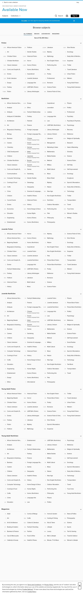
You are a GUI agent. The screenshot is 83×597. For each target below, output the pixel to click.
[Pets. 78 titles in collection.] (52, 377)
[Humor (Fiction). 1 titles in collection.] (32, 218)
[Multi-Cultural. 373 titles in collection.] (52, 347)
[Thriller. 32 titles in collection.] (71, 256)
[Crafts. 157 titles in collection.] (11, 360)
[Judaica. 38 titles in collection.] (52, 112)
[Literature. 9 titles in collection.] (32, 420)
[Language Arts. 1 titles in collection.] (32, 264)
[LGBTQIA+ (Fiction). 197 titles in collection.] (32, 269)
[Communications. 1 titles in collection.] (11, 174)
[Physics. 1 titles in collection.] (52, 498)
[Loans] (67, 16)
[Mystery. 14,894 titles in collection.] (52, 52)
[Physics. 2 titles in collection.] (71, 298)
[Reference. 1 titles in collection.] (52, 273)
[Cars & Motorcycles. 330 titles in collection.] (11, 536)
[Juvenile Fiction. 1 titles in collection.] (52, 298)
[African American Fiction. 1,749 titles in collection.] (11, 47)
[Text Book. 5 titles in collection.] (71, 364)
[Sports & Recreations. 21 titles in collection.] (71, 467)
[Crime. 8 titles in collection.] (11, 498)
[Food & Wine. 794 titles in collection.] (32, 536)
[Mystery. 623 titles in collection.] (32, 424)
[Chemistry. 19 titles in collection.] (11, 147)
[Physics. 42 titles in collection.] (71, 103)
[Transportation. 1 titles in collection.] (71, 260)
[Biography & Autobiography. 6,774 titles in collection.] (11, 129)
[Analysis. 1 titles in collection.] (11, 303)
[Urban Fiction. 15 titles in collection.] (71, 402)
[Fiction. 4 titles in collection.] (11, 424)
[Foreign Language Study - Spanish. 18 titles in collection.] (32, 165)
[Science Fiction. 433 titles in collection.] (52, 286)
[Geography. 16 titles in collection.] (32, 187)
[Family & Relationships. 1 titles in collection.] (11, 269)
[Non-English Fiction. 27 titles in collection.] (52, 247)
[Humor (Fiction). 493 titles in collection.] (32, 402)
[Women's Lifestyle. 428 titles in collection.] (71, 540)
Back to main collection (10, 2)
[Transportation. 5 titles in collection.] (71, 480)
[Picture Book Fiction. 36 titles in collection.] (52, 398)
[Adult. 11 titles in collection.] (11, 514)
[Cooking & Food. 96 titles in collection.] (11, 355)
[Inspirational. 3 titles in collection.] (32, 247)
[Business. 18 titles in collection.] (11, 329)
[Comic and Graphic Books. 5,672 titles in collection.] (11, 69)
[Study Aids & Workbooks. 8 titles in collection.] (71, 471)
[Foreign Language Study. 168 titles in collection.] (32, 134)
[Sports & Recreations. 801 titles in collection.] (71, 182)
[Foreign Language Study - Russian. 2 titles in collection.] (32, 160)
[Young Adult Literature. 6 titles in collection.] (71, 87)
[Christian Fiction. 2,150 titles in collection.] (11, 56)
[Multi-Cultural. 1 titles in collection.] (32, 282)
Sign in (75, 16)
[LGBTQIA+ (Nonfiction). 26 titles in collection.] (52, 320)
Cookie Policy (31, 592)
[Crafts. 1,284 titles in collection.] (11, 187)
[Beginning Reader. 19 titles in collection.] (11, 398)
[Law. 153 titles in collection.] (52, 121)
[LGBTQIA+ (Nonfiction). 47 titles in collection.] (52, 440)
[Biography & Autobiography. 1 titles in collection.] (11, 247)
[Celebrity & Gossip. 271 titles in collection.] (11, 540)
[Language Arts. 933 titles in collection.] (52, 116)
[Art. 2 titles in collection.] (11, 52)
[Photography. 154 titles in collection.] (52, 222)
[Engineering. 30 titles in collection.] (11, 218)
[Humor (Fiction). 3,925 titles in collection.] (32, 65)
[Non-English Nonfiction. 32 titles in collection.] (52, 364)
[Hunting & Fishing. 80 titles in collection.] (52, 518)
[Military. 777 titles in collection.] (52, 165)
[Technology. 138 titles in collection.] (71, 360)
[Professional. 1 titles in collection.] (52, 78)
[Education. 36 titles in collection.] (11, 364)
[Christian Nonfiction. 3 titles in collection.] (11, 61)
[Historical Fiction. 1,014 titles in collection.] (11, 282)
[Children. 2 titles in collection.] (11, 471)
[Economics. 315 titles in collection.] (11, 209)
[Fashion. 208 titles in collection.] (32, 531)
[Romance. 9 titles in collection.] (52, 278)
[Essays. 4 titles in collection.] (11, 83)
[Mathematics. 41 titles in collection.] (52, 329)
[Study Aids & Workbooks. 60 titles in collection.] (71, 355)
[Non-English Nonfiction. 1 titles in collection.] (52, 251)
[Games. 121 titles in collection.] (32, 169)
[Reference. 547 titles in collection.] (71, 320)
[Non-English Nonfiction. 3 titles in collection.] (52, 480)
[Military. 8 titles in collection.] (52, 342)
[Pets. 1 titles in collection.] (52, 69)
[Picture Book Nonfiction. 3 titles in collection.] (52, 264)
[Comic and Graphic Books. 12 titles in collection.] (11, 480)
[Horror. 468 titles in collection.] (32, 398)
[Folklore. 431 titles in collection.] (11, 429)
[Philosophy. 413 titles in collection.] (52, 218)
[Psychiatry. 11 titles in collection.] (71, 116)
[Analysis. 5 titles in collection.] (11, 107)
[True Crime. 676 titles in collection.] (71, 209)
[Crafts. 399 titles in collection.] (32, 518)
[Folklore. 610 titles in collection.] (11, 278)
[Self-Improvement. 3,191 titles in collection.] (71, 169)
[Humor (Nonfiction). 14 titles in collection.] (32, 493)
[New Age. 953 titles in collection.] (52, 191)
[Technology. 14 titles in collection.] (71, 476)
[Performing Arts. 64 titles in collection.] (52, 373)
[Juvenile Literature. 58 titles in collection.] (32, 407)
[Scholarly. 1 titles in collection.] (71, 152)
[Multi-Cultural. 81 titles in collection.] (52, 462)
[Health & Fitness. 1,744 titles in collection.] (32, 196)
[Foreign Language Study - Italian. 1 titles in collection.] (32, 320)
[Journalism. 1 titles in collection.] (52, 107)
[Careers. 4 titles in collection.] (11, 467)
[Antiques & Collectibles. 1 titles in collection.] (11, 116)
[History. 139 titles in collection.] (32, 480)
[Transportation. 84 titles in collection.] (71, 200)
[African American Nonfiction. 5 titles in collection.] (11, 298)
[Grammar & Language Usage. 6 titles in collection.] (32, 342)
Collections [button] (15, 16)
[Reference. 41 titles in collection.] (71, 445)
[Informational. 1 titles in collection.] (32, 382)
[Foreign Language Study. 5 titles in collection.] (32, 462)
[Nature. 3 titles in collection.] (52, 242)
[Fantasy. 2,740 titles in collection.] (11, 273)
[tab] (28, 34)
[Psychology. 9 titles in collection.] (71, 440)
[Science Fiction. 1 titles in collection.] (71, 160)
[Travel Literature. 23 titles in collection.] (71, 398)
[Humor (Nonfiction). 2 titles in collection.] (32, 242)
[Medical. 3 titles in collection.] (52, 338)
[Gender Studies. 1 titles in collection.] (32, 52)
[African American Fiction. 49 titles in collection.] (11, 393)
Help (78, 2)
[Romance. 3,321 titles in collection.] (52, 407)
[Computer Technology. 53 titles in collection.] (11, 351)
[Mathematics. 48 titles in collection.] (52, 152)
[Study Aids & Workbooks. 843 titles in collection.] (71, 187)
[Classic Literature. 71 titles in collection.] (11, 407)
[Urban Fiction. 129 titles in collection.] (71, 74)
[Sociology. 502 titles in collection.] (71, 347)
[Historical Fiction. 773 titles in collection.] (32, 393)
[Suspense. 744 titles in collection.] (52, 429)
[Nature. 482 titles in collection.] (52, 355)
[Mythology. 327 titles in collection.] (32, 429)
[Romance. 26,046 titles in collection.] (52, 83)
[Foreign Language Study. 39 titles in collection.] (32, 307)
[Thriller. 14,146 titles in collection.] (71, 65)
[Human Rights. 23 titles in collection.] (32, 489)
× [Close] (80, 586)
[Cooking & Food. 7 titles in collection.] (11, 489)
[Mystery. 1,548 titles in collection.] (52, 234)
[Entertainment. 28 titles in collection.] (11, 222)
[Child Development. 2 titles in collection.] (11, 152)
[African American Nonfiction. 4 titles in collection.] (11, 440)
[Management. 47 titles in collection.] (52, 143)
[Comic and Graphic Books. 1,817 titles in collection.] (11, 260)
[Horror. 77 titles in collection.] (32, 234)
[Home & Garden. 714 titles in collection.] (52, 514)
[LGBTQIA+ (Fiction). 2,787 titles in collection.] (32, 87)
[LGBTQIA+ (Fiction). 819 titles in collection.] (32, 411)
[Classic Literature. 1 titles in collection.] (11, 165)
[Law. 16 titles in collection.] (32, 502)
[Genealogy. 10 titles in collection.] (32, 182)
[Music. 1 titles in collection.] (32, 286)
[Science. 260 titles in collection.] (71, 522)
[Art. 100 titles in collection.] (11, 316)
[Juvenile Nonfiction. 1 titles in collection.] (32, 260)
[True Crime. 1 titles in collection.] (71, 489)
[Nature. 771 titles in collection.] (52, 187)
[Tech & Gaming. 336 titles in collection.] (71, 531)
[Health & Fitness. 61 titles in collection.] (32, 476)
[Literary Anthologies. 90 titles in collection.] (32, 91)
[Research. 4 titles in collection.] (71, 143)
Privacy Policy (48, 585)
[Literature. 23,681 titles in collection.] (52, 47)
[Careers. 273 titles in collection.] (11, 143)
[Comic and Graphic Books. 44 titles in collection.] (11, 347)
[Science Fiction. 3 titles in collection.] (71, 333)
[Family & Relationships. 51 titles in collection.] (32, 298)
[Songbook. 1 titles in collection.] (71, 178)
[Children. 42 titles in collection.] (11, 338)
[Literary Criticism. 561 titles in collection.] (52, 134)
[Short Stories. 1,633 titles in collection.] (71, 47)
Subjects (5, 16)
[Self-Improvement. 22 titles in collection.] (71, 458)
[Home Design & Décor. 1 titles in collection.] (32, 484)
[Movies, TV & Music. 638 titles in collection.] (52, 540)
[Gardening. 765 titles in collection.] (32, 174)
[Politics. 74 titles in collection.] (71, 311)
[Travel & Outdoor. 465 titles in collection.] (71, 536)
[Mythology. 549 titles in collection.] (52, 56)
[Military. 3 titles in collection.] (52, 458)
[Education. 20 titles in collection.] (11, 502)
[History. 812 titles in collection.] (32, 355)
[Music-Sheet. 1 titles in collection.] (52, 178)
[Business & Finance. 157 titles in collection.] (11, 531)
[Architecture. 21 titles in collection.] (11, 311)
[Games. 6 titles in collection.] (32, 467)
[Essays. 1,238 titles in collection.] (32, 103)
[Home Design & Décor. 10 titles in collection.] (32, 360)
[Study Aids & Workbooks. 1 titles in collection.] (71, 56)
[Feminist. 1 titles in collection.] (32, 121)
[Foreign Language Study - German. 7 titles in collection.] (32, 147)
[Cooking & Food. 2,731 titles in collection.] (11, 182)
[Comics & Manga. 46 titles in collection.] (32, 514)
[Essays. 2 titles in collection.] (32, 445)
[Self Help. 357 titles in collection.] (71, 165)
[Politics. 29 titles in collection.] (52, 502)
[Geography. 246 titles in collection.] (32, 338)
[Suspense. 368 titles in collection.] (71, 251)
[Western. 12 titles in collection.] (71, 407)
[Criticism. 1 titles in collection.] (11, 196)
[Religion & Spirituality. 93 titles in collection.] (71, 325)
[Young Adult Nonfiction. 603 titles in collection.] (71, 493)
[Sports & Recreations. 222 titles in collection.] (71, 351)
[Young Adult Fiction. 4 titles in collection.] (71, 83)
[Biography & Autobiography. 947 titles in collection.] (11, 325)
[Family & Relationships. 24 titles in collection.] (32, 449)
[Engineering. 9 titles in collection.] (11, 369)
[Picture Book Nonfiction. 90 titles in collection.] (71, 307)
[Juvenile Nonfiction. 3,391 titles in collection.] (52, 307)
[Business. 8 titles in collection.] (11, 462)
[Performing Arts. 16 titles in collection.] (52, 489)
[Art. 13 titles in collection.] (11, 454)
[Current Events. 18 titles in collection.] (11, 200)
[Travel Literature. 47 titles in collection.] (71, 264)
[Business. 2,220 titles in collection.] (11, 138)
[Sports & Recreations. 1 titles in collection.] (52, 424)
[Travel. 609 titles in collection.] (71, 204)
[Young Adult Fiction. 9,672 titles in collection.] (71, 411)
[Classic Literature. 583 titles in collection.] (11, 256)
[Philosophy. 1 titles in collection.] (52, 493)
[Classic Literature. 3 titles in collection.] (11, 342)
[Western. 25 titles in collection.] (71, 269)
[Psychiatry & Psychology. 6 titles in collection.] (71, 121)
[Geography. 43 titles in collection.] (32, 471)
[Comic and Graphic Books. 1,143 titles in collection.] (11, 411)
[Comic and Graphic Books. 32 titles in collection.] (11, 169)
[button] (58, 16)
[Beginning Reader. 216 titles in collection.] (11, 242)
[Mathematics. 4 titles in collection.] (52, 449)
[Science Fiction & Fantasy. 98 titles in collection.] (71, 234)
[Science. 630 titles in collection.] (71, 329)
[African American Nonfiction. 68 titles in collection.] (11, 103)
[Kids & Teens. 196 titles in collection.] (52, 522)
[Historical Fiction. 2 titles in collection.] (32, 200)
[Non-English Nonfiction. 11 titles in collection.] (52, 196)
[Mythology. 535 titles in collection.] (52, 238)
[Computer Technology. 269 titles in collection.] (11, 178)
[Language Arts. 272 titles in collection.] (52, 311)
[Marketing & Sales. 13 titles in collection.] (52, 147)
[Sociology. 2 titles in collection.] (71, 242)
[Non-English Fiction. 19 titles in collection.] (52, 393)
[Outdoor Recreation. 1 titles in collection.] (52, 204)
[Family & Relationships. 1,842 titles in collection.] (32, 112)
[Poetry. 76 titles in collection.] (52, 402)
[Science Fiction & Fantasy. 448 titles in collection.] (52, 416)
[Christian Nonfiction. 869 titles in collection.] (11, 160)
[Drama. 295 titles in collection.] (11, 74)
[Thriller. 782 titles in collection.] (71, 393)
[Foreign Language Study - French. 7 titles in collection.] (32, 143)
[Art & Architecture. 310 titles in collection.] (11, 522)
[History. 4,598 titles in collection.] (32, 204)
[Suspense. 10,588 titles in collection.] (71, 61)
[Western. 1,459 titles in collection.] (71, 78)
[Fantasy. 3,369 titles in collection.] (11, 420)
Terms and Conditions (34, 585)
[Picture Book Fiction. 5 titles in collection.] (71, 303)
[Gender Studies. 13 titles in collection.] (32, 178)
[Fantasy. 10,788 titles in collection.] (11, 87)
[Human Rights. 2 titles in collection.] (32, 213)
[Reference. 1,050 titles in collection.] (71, 134)
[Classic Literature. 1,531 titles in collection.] (11, 65)
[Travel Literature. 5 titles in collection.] (71, 69)
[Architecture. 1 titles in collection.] (11, 449)
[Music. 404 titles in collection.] (52, 174)
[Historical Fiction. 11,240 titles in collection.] (32, 56)
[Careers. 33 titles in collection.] (11, 333)
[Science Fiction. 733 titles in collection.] (52, 411)
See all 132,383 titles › (41, 38)
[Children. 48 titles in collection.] (11, 156)
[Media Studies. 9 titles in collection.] (52, 333)
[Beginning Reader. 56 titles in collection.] (11, 320)
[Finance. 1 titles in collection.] (32, 303)
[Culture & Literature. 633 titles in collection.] (32, 522)
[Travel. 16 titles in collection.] (71, 373)
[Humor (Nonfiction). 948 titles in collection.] (32, 222)
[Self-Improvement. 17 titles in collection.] (71, 338)
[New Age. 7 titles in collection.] (52, 476)
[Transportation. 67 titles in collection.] (71, 369)
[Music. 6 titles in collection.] (52, 467)
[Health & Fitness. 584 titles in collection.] (32, 540)
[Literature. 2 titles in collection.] (52, 138)
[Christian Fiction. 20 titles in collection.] (11, 402)
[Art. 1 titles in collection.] (11, 518)
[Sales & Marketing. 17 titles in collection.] (71, 147)
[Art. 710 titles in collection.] (11, 125)
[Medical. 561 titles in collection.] (52, 160)
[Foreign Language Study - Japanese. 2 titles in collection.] (32, 156)
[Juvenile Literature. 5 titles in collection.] (32, 78)
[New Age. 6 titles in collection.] (52, 360)
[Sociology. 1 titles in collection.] (71, 52)
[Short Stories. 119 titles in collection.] (71, 238)
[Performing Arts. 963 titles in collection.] (52, 209)
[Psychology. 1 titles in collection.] (71, 316)
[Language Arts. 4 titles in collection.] (32, 83)
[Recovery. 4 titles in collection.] (71, 129)
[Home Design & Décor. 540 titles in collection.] (32, 209)
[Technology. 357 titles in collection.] (71, 191)
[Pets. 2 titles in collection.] (52, 256)
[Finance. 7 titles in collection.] (32, 458)
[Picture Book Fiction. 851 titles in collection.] (52, 260)
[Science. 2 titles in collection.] (52, 282)
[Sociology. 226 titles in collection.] (71, 462)
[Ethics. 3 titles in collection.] (11, 382)
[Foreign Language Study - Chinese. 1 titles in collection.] (32, 138)
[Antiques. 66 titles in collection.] (11, 112)
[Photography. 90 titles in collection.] (71, 518)
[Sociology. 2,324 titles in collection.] (71, 174)
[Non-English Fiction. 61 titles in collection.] (52, 61)
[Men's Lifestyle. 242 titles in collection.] (52, 536)
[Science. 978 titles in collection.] (71, 156)
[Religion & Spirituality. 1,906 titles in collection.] (71, 138)
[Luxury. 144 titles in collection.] (52, 531)
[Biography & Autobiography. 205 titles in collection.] (11, 458)
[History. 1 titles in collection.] (11, 286)
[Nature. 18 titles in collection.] (52, 471)
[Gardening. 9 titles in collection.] (32, 333)
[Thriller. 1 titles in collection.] (71, 196)
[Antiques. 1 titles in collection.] (11, 307)
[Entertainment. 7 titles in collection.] (32, 440)
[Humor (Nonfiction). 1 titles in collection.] (32, 69)
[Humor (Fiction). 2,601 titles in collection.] (32, 238)
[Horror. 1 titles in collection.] (32, 364)
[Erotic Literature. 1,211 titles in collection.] (11, 78)
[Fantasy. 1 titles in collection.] (32, 116)
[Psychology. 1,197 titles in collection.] (71, 125)
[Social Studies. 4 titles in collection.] (71, 342)
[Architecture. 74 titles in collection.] (11, 121)
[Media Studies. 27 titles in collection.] (52, 156)
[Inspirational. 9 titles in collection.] (32, 74)
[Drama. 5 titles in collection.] (11, 204)
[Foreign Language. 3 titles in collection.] (32, 129)
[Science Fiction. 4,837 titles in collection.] (52, 87)
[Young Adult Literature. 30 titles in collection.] (71, 273)
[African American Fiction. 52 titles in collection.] (11, 234)
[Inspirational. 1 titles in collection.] (52, 103)
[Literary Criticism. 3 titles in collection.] (52, 325)
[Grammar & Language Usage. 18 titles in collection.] (32, 191)
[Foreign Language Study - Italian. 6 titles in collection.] (32, 152)
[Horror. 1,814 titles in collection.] (32, 61)
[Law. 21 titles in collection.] (52, 316)
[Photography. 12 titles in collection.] (52, 382)
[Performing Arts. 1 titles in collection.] (52, 65)
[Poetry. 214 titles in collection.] (52, 269)
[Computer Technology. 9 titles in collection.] (11, 484)
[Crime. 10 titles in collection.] (11, 191)
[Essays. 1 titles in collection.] (11, 377)
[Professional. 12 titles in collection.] (71, 112)
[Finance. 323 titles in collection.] (32, 125)
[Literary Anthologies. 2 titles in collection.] (52, 129)
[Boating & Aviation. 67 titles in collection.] (11, 527)
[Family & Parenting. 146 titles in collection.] (32, 527)
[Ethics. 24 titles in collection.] (32, 107)
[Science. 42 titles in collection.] (71, 454)
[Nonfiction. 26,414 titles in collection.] (52, 200)
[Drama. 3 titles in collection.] (11, 264)
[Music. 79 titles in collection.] (52, 351)
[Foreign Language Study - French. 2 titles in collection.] (32, 316)
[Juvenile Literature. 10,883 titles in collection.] (32, 256)
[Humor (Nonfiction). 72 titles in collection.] (32, 377)
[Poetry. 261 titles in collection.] (52, 74)
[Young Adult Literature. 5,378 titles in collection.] (71, 416)
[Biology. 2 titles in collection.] (11, 134)
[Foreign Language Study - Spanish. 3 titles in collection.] (32, 325)
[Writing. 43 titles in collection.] (71, 218)
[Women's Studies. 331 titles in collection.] (71, 213)
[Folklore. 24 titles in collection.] (32, 47)
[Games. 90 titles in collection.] (32, 329)
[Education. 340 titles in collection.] (11, 213)
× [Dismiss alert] (74, 21)
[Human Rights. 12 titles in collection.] (32, 369)
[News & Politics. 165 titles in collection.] (71, 514)
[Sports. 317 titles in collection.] (71, 527)
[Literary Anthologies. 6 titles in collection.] (32, 416)
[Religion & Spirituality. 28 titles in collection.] (71, 449)
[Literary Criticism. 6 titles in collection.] (52, 445)
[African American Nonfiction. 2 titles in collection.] (11, 238)
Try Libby (24, 21)
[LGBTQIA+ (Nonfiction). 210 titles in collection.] (52, 125)
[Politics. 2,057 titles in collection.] (71, 107)
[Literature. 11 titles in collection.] (32, 278)
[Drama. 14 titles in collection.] (11, 416)
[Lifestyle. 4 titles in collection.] (52, 527)
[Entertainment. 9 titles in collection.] (11, 373)
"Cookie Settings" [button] (27, 589)
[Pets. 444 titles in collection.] (52, 213)
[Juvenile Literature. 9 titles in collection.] (52, 303)
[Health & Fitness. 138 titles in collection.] (32, 347)
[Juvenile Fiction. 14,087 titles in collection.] (32, 251)
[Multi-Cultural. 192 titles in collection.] (52, 169)
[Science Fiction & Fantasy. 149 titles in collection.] (52, 91)
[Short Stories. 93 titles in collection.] (52, 420)
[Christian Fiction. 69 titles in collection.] (11, 251)
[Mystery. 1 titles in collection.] (52, 182)
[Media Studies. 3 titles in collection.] (52, 454)
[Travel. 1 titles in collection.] (71, 484)
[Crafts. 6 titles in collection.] (11, 493)
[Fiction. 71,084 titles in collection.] (11, 91)
